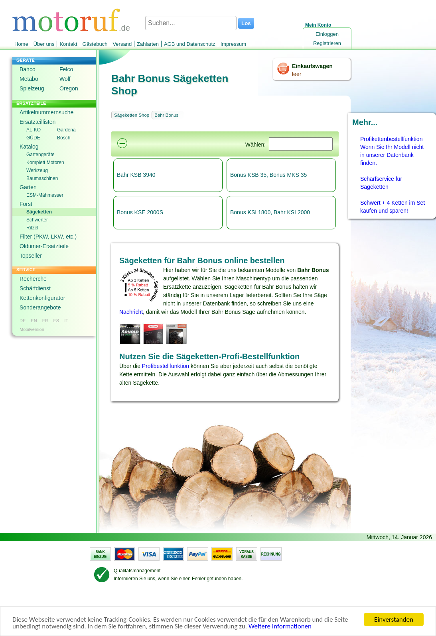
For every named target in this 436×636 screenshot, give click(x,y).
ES (56, 320)
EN (34, 320)
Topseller (31, 255)
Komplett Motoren (45, 162)
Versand (122, 44)
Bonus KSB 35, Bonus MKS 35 (268, 175)
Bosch (63, 138)
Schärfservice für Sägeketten (381, 183)
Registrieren (327, 43)
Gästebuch (95, 44)
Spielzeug (32, 88)
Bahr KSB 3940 (136, 175)
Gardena (66, 130)
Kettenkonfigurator (42, 298)
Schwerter (37, 220)
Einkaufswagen (312, 66)
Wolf (65, 79)
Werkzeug (37, 170)
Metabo (29, 79)
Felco (66, 69)
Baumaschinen (42, 178)
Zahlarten (148, 44)
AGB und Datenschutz (189, 44)
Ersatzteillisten (37, 122)
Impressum (233, 44)
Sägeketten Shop (131, 115)
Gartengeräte (40, 154)
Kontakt (68, 44)
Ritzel (32, 228)
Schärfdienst (35, 288)
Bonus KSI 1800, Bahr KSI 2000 (270, 212)
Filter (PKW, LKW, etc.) (48, 236)
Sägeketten (39, 212)
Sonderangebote (40, 307)
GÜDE (33, 138)
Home (21, 44)
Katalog (29, 146)
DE (23, 320)
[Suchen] (301, 144)
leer (296, 74)
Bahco (28, 69)
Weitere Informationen (280, 627)
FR (45, 320)
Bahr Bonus (166, 115)
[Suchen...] (191, 23)
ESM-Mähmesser (44, 195)
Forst (26, 204)
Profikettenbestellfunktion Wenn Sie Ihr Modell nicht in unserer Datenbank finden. (392, 151)
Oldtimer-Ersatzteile (44, 246)
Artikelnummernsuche (46, 112)
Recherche (33, 279)
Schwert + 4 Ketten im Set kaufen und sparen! (392, 207)
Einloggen (327, 34)
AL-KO (33, 130)
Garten (28, 187)
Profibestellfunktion (165, 366)
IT (66, 320)
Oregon (68, 88)
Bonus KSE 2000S (140, 212)
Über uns (44, 44)
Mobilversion (32, 329)
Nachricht (131, 312)
